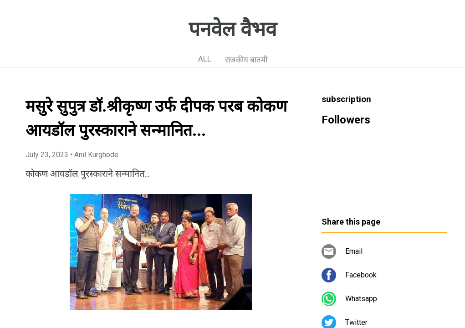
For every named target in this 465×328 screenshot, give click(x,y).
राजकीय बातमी (246, 59)
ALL (204, 58)
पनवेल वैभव (232, 29)
